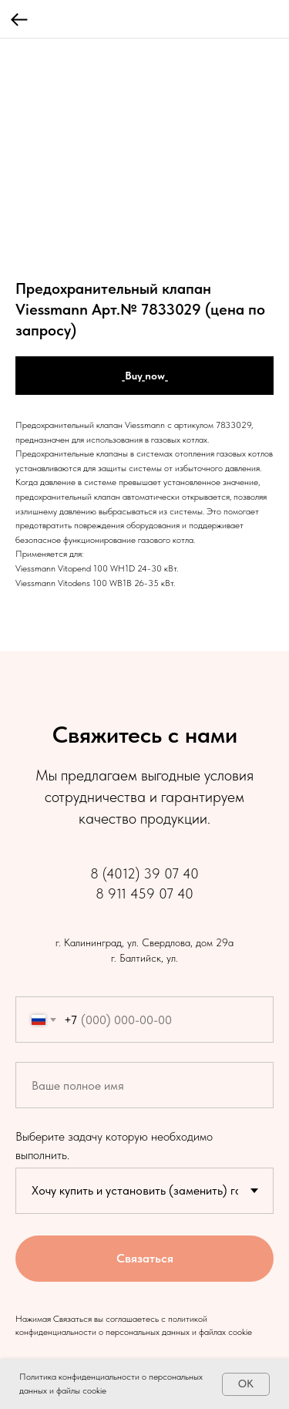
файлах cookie (225, 1331)
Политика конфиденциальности (79, 1376)
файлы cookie (81, 1390)
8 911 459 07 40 (144, 893)
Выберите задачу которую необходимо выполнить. (114, 1145)
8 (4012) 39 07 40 (144, 873)
